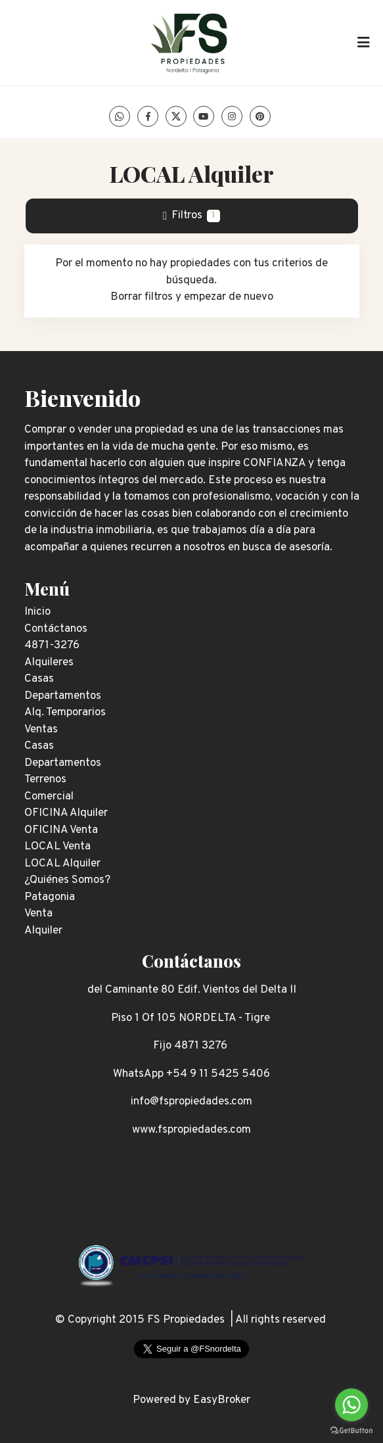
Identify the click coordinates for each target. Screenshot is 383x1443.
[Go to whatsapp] (351, 1404)
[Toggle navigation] (363, 42)
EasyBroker (221, 1400)
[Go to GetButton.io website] (351, 1430)
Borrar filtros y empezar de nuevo (191, 297)
